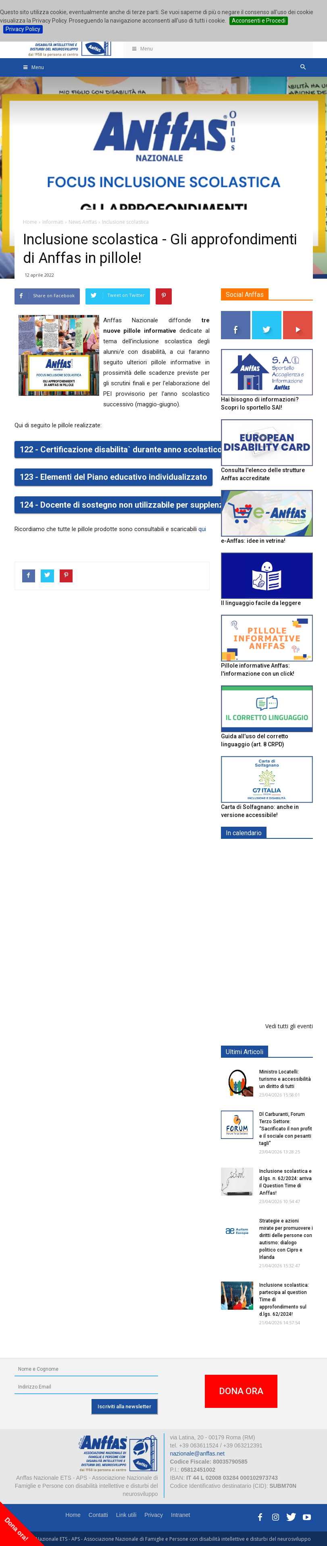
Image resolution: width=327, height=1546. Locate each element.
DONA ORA (241, 1391)
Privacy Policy (23, 29)
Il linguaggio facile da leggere (261, 603)
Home (72, 1515)
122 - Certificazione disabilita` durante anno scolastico (121, 449)
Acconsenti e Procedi (258, 20)
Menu (142, 48)
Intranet (180, 1515)
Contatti (98, 1515)
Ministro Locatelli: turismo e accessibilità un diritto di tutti (285, 1079)
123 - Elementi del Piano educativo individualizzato (113, 477)
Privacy (153, 1515)
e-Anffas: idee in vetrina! (253, 541)
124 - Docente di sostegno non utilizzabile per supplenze (124, 505)
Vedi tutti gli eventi (289, 1026)
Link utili (126, 1515)
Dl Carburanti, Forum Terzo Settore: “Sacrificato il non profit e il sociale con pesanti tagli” (285, 1128)
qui (202, 529)
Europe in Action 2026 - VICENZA (284, 928)
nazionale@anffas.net (197, 1453)
